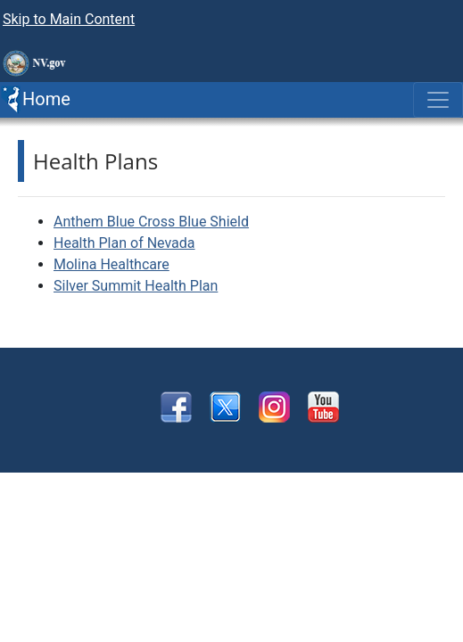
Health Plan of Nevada (124, 243)
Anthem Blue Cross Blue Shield (151, 221)
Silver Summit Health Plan (136, 285)
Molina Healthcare (111, 264)
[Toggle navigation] (438, 100)
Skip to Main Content (69, 19)
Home (35, 100)
